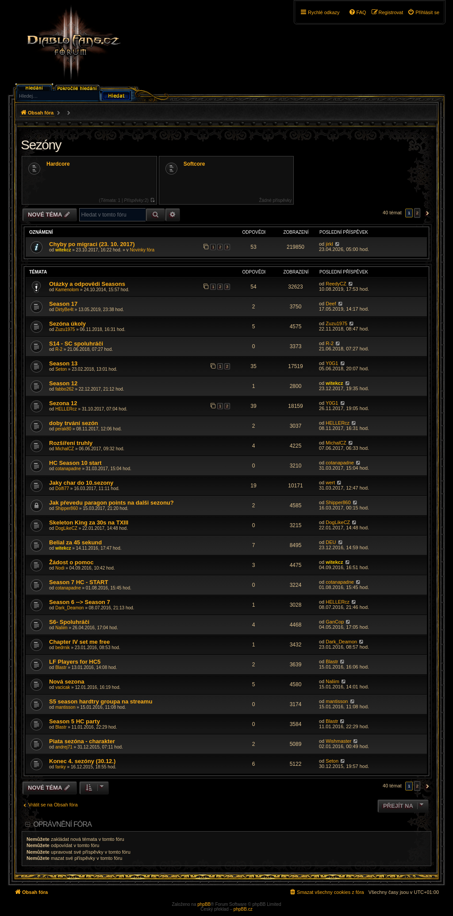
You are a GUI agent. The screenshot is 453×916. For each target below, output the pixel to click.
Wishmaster (338, 741)
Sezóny (41, 144)
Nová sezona (66, 681)
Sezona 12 (63, 403)
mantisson (65, 707)
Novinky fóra (142, 249)
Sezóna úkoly (67, 323)
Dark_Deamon (69, 607)
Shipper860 (66, 508)
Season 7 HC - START (78, 582)
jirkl (329, 244)
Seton (61, 369)
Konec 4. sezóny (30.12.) (82, 761)
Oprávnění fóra (62, 824)
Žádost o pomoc (71, 562)
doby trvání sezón (73, 423)
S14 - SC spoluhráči (76, 343)
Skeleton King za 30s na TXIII (88, 522)
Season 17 (63, 303)
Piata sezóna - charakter (82, 741)
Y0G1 (332, 363)
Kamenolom (67, 289)
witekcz (63, 249)
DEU (331, 542)
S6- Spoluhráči (69, 622)
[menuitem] (423, 12)
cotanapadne (68, 468)
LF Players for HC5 (74, 661)
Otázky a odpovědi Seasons (87, 284)
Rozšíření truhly (70, 443)
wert (330, 482)
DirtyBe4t (64, 309)
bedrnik (62, 647)
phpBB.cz (243, 909)
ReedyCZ (336, 283)
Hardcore (58, 164)
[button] (426, 213)
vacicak (62, 687)
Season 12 (63, 383)
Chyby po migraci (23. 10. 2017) (92, 244)
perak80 (63, 428)
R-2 (58, 349)
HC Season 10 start (75, 463)
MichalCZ (64, 448)
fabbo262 (64, 389)
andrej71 (64, 747)
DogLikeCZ (66, 528)
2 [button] (417, 212)
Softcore (194, 164)
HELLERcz (66, 409)
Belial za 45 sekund (75, 542)
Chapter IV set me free (79, 642)
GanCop (335, 621)
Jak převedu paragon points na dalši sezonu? (111, 502)
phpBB (204, 904)
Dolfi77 (62, 488)
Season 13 (63, 363)
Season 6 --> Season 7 (79, 602)
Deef (331, 303)
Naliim (61, 627)
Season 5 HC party (74, 721)
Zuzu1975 (65, 329)
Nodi (60, 568)
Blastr (61, 667)
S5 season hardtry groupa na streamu (100, 701)
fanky (60, 766)
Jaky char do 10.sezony (81, 482)
